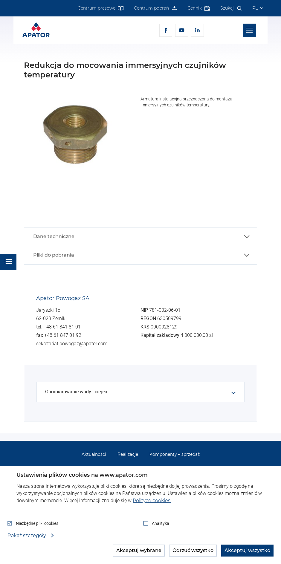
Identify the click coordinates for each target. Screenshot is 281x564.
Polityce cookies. (152, 500)
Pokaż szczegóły (27, 535)
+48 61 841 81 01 (62, 327)
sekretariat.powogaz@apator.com (71, 343)
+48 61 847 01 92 (62, 335)
